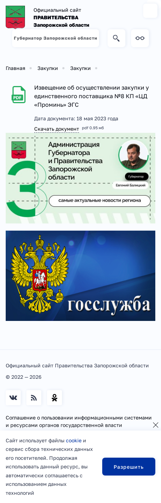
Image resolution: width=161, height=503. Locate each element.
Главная (15, 68)
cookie (74, 440)
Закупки (47, 68)
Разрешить (129, 467)
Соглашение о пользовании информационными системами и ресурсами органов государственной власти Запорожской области (79, 425)
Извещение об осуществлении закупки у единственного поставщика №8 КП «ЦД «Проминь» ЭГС (91, 96)
